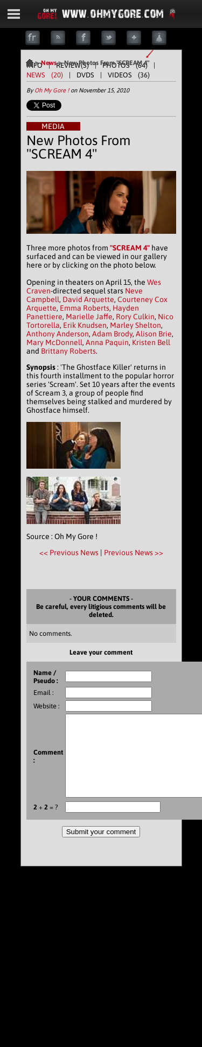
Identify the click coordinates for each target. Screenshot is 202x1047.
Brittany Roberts (68, 351)
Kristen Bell (151, 342)
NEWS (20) (44, 75)
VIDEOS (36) (129, 75)
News (49, 63)
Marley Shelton (135, 325)
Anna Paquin (107, 342)
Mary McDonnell (54, 342)
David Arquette (88, 299)
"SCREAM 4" (130, 247)
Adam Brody (112, 333)
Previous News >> (133, 552)
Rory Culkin (135, 316)
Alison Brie (154, 333)
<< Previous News (69, 552)
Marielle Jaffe (89, 316)
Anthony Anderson (57, 333)
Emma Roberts (84, 308)
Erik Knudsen (85, 325)
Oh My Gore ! (51, 90)
